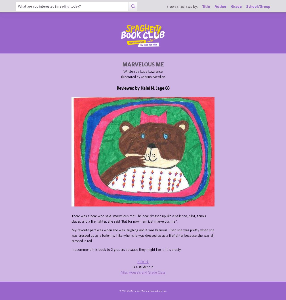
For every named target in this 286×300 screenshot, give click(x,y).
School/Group (258, 6)
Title (206, 6)
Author (220, 6)
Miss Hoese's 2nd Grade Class (143, 272)
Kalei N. (143, 262)
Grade (236, 6)
